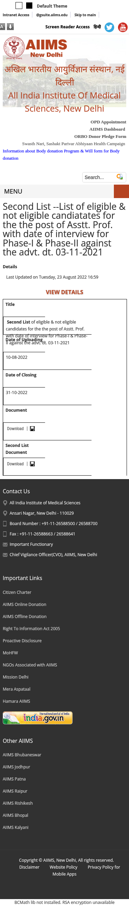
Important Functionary (31, 544)
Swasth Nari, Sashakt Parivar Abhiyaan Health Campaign (73, 143)
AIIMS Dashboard (107, 129)
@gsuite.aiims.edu (51, 14)
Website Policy (63, 867)
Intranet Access (16, 14)
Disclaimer (29, 867)
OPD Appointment (108, 121)
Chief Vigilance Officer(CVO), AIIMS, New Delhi (53, 555)
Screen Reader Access (67, 27)
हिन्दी (97, 27)
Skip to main (85, 14)
